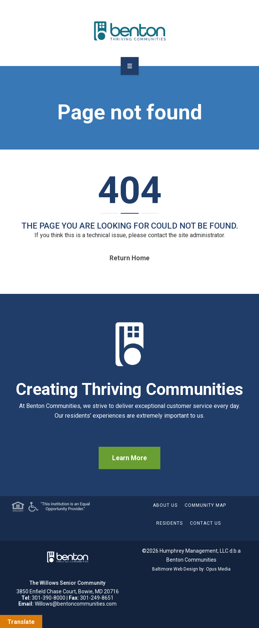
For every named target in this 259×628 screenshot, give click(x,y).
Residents (169, 523)
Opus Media (218, 569)
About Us (165, 505)
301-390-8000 (48, 598)
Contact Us (205, 523)
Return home (129, 258)
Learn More (129, 458)
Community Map (205, 505)
